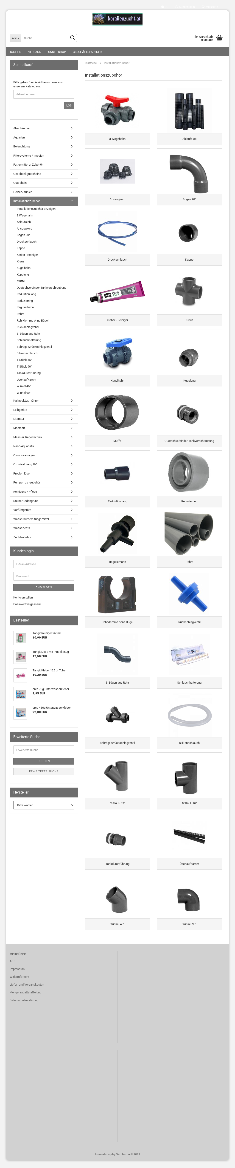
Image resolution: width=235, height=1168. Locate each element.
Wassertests (21, 528)
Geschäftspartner (87, 52)
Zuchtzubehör (22, 537)
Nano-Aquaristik (23, 446)
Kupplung (23, 274)
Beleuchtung (21, 146)
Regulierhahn (25, 307)
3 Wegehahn (25, 215)
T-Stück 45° (24, 360)
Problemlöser (22, 473)
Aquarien (19, 137)
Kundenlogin (185, 7)
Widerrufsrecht (19, 984)
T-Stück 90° (24, 366)
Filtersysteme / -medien (28, 155)
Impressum (17, 976)
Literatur (18, 418)
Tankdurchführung (29, 373)
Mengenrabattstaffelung (25, 1000)
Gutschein (20, 182)
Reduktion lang (26, 294)
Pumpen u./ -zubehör (26, 482)
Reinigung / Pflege (25, 491)
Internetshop (103, 1162)
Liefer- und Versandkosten (27, 992)
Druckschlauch (26, 241)
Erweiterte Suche (44, 771)
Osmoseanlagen (24, 455)
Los (69, 105)
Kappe (21, 248)
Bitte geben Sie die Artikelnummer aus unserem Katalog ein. (38, 84)
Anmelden (44, 587)
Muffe (21, 281)
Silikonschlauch (27, 353)
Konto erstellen (23, 597)
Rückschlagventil (28, 327)
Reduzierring (25, 300)
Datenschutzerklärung (24, 1008)
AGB (12, 969)
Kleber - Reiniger (27, 254)
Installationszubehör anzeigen (36, 208)
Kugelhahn (24, 268)
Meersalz (19, 428)
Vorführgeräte (22, 510)
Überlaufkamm (26, 379)
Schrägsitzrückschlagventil (34, 346)
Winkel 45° (24, 386)
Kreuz (20, 261)
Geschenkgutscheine (27, 173)
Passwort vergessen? (27, 604)
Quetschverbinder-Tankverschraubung (41, 287)
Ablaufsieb (24, 222)
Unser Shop (57, 52)
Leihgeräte (20, 409)
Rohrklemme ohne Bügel (32, 320)
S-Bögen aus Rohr (28, 333)
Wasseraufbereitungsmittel (31, 519)
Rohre (20, 314)
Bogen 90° (23, 235)
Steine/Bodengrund (25, 501)
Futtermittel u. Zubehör (28, 164)
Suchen (15, 52)
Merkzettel (210, 7)
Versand (34, 52)
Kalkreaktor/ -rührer (26, 400)
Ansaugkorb (24, 228)
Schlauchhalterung (29, 340)
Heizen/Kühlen (22, 192)
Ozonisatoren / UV (25, 464)
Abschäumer (21, 128)
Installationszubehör (26, 201)
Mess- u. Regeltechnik (27, 437)
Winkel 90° (24, 392)
